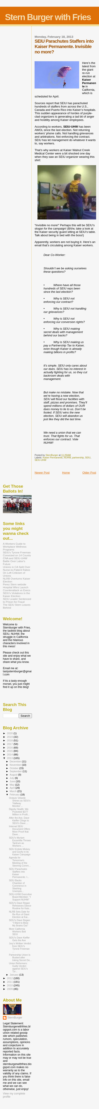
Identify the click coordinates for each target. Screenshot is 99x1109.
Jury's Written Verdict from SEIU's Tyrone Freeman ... (20, 947)
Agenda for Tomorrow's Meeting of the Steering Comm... (20, 861)
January (14, 974)
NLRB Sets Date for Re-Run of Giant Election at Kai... (19, 914)
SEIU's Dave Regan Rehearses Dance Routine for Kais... (20, 906)
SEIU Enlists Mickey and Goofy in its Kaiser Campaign (19, 852)
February (15, 794)
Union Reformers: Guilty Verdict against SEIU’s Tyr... (18, 967)
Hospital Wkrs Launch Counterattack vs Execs (16, 589)
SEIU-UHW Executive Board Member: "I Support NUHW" (20, 897)
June (13, 781)
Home (66, 472)
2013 (10, 758)
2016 (10, 747)
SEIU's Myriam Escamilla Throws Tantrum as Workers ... (20, 841)
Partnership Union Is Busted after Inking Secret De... (20, 957)
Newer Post (42, 472)
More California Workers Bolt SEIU (17, 932)
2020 (10, 733)
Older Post (89, 472)
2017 (10, 743)
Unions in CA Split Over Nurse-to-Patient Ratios (16, 568)
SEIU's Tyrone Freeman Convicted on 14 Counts (17, 554)
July (12, 778)
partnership (78, 457)
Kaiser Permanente (53, 457)
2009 (10, 988)
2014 (10, 754)
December (16, 761)
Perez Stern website (14, 584)
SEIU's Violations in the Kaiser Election (16, 594)
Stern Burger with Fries (48, 17)
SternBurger (14, 1017)
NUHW (67, 457)
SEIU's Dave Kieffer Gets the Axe (19, 939)
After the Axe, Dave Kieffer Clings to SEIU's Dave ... (19, 820)
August (14, 774)
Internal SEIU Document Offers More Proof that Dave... (19, 830)
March (13, 791)
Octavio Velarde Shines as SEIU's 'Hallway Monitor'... (19, 802)
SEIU (88, 457)
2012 (10, 978)
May (12, 784)
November (16, 764)
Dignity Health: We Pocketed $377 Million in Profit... (19, 812)
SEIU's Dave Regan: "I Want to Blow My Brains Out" (20, 923)
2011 (10, 981)
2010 (10, 985)
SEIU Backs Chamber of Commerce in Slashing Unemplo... (17, 885)
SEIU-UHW (40, 460)
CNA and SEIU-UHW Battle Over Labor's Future (15, 561)
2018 (10, 740)
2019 (10, 736)
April (12, 787)
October (14, 768)
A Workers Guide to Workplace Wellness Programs (15, 546)
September (16, 771)
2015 (10, 750)
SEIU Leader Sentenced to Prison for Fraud (17, 600)
